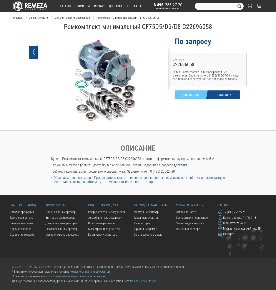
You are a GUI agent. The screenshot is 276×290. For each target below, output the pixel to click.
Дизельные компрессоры (61, 223)
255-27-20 (168, 4)
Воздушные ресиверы (101, 223)
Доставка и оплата (21, 217)
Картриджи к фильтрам (103, 234)
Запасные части (186, 212)
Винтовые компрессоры (60, 217)
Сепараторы (142, 223)
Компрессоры (55, 205)
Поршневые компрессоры (61, 212)
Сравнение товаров (22, 234)
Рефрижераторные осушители (107, 212)
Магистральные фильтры (104, 229)
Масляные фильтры (146, 217)
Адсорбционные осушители (105, 217)
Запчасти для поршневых (192, 217)
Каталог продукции (22, 212)
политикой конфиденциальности (68, 276)
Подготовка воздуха (103, 205)
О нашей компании (21, 223)
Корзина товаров (21, 229)
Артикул (178, 60)
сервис (99, 6)
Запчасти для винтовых (191, 223)
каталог (65, 6)
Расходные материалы (150, 205)
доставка (116, 6)
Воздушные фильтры (147, 212)
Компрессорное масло (148, 234)
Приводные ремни (145, 229)
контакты (134, 6)
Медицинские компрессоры (62, 234)
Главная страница (23, 205)
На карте (226, 234)
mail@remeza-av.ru (168, 8)
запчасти (83, 6)
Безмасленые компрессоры (62, 229)
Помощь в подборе (188, 229)
